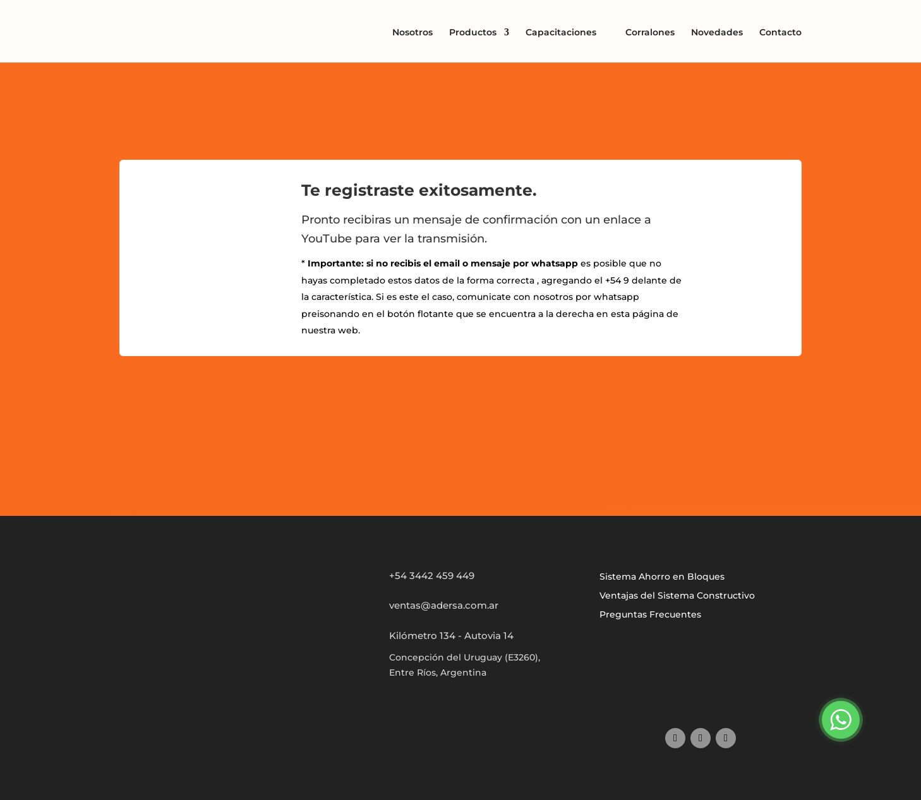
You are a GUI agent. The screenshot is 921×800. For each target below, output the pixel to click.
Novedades (717, 32)
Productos (473, 33)
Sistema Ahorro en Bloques (662, 577)
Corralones (650, 32)
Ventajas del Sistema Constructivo (677, 596)
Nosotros (412, 32)
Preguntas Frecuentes (650, 615)
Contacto (780, 32)
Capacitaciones (561, 32)
